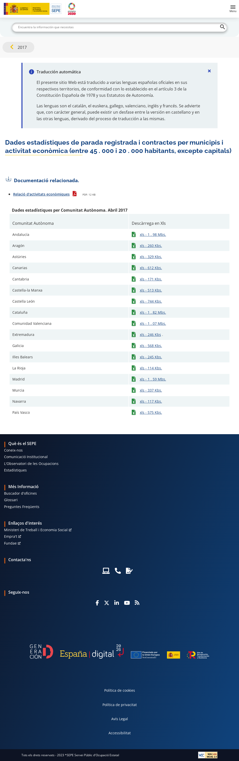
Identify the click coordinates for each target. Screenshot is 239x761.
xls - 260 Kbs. (151, 245)
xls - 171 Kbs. (151, 279)
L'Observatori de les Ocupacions (31, 463)
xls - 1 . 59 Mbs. (153, 379)
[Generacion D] (119, 651)
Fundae (10, 543)
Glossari (11, 499)
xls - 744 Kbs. (151, 301)
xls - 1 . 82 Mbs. (153, 312)
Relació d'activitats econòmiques (41, 194)
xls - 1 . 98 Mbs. (153, 234)
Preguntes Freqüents (21, 506)
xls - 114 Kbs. (151, 368)
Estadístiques (15, 470)
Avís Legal (119, 718)
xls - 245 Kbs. (151, 357)
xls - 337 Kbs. (151, 390)
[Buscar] (119, 27)
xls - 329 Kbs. (151, 256)
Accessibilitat (120, 733)
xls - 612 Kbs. (151, 267)
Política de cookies (119, 690)
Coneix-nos (13, 450)
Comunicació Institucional (26, 456)
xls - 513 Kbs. (151, 290)
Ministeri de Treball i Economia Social (36, 529)
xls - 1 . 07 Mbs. (153, 323)
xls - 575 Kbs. (151, 412)
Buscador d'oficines (20, 493)
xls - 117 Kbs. (151, 401)
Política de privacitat (119, 704)
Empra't (10, 536)
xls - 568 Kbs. (151, 345)
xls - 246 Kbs (150, 334)
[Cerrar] (209, 71)
